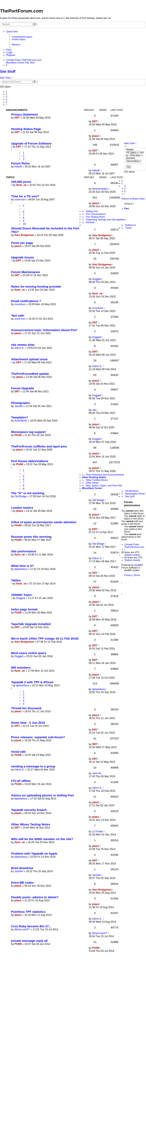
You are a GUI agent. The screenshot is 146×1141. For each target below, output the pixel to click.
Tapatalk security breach (29, 809)
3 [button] (6, 97)
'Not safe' (18, 315)
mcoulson (19, 304)
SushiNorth (20, 420)
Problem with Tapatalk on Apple (34, 853)
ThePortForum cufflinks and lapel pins (39, 446)
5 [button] (6, 102)
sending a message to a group (33, 766)
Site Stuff (7, 71)
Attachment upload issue (29, 359)
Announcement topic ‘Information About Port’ (44, 330)
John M (96, 773)
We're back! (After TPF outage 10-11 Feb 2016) (44, 638)
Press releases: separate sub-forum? (38, 737)
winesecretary (100, 188)
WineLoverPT (22, 929)
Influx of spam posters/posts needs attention (43, 522)
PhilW (18, 435)
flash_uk (21, 185)
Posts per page (22, 242)
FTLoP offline (21, 780)
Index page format (24, 609)
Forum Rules (20, 163)
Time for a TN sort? (25, 196)
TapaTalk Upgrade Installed (30, 624)
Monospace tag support (28, 432)
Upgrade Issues (22, 257)
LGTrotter (97, 831)
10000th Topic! (21, 594)
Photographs (20, 403)
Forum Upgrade (22, 388)
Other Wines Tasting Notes (30, 824)
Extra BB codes (22, 882)
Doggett (96, 279)
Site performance (23, 551)
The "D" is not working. (28, 493)
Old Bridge (20, 496)
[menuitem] (22, 37)
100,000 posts (21, 181)
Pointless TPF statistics (28, 911)
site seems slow (22, 344)
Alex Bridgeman (24, 235)
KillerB (18, 166)
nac (94, 409)
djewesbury (20, 569)
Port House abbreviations (29, 461)
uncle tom (19, 199)
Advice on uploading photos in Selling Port (42, 795)
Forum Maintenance (25, 272)
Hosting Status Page (26, 129)
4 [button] (6, 99)
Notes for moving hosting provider (36, 286)
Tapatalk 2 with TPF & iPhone (32, 682)
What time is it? (22, 565)
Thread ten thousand (26, 708)
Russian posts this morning (31, 536)
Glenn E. (19, 347)
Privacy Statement (24, 114)
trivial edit (18, 751)
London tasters (22, 507)
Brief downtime (22, 868)
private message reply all (29, 940)
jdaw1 (95, 135)
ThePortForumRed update (30, 373)
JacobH (18, 406)
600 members (21, 667)
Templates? (19, 417)
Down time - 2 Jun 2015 (28, 722)
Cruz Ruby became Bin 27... (31, 926)
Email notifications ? (26, 301)
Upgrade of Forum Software (31, 143)
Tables (16, 580)
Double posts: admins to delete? (34, 897)
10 (24, 223)
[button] (6, 104)
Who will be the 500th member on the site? (42, 839)
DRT (17, 117)
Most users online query (28, 653)
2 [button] (6, 94)
